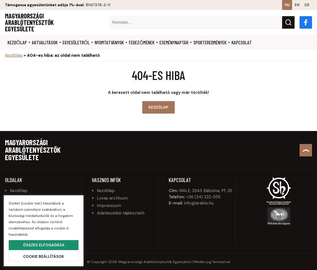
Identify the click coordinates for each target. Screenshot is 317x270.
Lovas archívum (112, 198)
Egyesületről (76, 42)
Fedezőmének (142, 42)
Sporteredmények (210, 42)
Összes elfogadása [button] (44, 245)
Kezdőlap (17, 42)
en (297, 4)
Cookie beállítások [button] (43, 256)
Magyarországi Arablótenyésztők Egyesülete (29, 22)
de (307, 4)
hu (287, 4)
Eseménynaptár (173, 42)
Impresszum (109, 205)
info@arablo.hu (199, 203)
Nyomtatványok (109, 42)
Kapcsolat (242, 42)
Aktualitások (45, 42)
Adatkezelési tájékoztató (121, 213)
